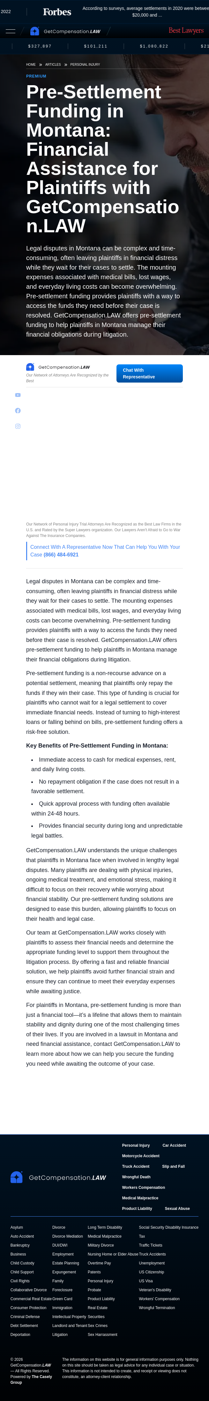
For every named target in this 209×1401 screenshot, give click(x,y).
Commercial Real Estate (31, 1299)
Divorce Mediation (67, 1236)
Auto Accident (22, 1236)
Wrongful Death (136, 1177)
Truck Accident (136, 1166)
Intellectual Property (69, 1317)
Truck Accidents (152, 1254)
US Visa (146, 1281)
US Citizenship (151, 1272)
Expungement (64, 1272)
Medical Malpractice (140, 1198)
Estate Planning (65, 1263)
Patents (94, 1272)
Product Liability (137, 1208)
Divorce (58, 1227)
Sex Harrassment (102, 1334)
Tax (142, 1236)
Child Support (22, 1272)
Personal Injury (85, 64)
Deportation (20, 1334)
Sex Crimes (98, 1325)
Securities (96, 1317)
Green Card (62, 1299)
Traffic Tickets (150, 1245)
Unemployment (152, 1263)
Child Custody (22, 1263)
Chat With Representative (139, 373)
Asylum (17, 1227)
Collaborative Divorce (29, 1290)
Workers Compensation (143, 1187)
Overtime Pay (99, 1263)
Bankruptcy (20, 1245)
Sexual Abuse (177, 1208)
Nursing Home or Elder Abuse (113, 1254)
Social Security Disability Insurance (168, 1227)
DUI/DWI (59, 1245)
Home (31, 64)
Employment (63, 1254)
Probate (94, 1290)
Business (18, 1254)
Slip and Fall (173, 1166)
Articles (53, 64)
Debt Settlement (24, 1325)
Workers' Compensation (159, 1299)
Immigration (62, 1308)
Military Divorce (101, 1245)
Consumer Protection (29, 1308)
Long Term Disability (105, 1227)
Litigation (60, 1334)
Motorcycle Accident (141, 1156)
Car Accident (174, 1145)
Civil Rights (20, 1281)
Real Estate (98, 1308)
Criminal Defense (25, 1317)
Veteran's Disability (155, 1290)
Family (57, 1281)
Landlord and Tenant (69, 1325)
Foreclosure (62, 1290)
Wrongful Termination (157, 1308)
